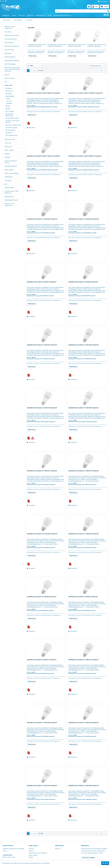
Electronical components (12, 46)
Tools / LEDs (8, 85)
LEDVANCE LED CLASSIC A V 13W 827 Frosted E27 (42, 785)
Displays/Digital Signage (12, 60)
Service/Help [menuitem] (102, 1)
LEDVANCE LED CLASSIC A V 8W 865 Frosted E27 (83, 596)
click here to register (88, 857)
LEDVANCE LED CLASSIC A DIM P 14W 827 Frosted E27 (76, 45)
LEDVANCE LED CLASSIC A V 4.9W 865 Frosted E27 (83, 534)
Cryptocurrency (9, 196)
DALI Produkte (9, 111)
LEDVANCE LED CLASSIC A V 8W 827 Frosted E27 (41, 659)
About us (31, 848)
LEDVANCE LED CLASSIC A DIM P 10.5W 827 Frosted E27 (57, 45)
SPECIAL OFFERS (9, 187)
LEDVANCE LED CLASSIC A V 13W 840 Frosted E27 (83, 785)
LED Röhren (8, 88)
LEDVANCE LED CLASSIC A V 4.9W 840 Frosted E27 (42, 534)
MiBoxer (8, 98)
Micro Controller (9, 50)
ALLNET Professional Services (11, 161)
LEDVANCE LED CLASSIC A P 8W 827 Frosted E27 (41, 282)
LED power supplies (11, 127)
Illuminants (8, 133)
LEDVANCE (9, 103)
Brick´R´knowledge (10, 64)
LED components (10, 130)
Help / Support (33, 855)
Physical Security (10, 139)
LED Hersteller (9, 96)
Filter (30, 65)
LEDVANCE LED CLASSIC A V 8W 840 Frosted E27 (41, 596)
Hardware (7, 157)
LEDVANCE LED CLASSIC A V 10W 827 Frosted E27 (83, 659)
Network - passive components (10, 27)
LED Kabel (8, 93)
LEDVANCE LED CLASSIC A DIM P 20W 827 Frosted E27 (96, 45)
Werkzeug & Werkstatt (11, 200)
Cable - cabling (9, 150)
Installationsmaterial (11, 166)
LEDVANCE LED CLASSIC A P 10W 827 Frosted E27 (42, 345)
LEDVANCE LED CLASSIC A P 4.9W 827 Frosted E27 (42, 219)
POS (6, 82)
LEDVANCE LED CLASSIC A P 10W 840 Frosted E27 (83, 345)
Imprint (31, 857)
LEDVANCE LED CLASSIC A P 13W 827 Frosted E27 (42, 408)
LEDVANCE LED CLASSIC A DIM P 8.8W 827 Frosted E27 (37, 45)
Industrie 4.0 (8, 146)
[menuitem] (89, 6)
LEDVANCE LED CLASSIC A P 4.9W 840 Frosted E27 (83, 219)
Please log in (32, 56)
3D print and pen (10, 78)
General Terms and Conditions (38, 853)
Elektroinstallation (10, 57)
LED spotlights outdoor (12, 118)
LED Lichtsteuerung (11, 135)
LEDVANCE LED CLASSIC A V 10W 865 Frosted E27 (83, 722)
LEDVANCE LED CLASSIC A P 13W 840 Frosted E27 (83, 408)
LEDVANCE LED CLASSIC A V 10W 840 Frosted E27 (42, 722)
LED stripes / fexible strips (13, 125)
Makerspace (8, 53)
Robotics (7, 74)
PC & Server (8, 32)
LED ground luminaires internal (12, 121)
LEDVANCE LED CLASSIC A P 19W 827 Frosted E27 (42, 471)
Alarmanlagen (9, 42)
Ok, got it (105, 863)
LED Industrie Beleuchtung (9, 114)
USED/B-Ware (9, 177)
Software (7, 154)
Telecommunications (11, 39)
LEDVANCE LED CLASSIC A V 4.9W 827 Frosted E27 (83, 471)
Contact (31, 851)
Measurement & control (12, 35)
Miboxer (7, 106)
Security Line (9, 91)
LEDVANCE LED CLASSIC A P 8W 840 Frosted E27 (83, 282)
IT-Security (8, 143)
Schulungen (8, 180)
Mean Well (9, 101)
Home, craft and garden (12, 173)
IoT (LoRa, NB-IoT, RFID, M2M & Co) (11, 192)
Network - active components (9, 204)
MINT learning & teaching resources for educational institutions (12, 69)
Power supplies (9, 170)
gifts (6, 184)
